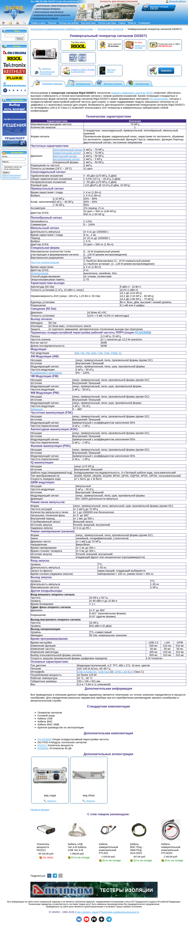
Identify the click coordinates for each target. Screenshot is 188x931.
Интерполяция (39, 273)
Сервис (121, 23)
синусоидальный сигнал (67, 149)
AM (77, 352)
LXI (131, 671)
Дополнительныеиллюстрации (47, 73)
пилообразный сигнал (66, 158)
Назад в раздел (40, 809)
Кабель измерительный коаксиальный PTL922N (170, 848)
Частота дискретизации (45, 262)
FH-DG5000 (142, 332)
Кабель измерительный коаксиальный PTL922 (108, 848)
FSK (100, 352)
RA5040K (43, 748)
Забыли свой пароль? (11, 175)
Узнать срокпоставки (140, 46)
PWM (114, 352)
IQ (120, 352)
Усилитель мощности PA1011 (43, 847)
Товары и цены (38, 23)
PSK (107, 352)
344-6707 (51, 1)
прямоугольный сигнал (67, 152)
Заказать (166, 70)
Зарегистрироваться (11, 177)
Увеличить (46, 69)
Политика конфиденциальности (119, 912)
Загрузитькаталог (111, 70)
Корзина (154, 7)
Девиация (37, 409)
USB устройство (87, 671)
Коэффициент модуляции (46, 372)
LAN (125, 671)
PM (88, 352)
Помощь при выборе (69, 23)
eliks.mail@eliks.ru (70, 1)
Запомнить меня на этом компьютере (12, 168)
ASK (93, 352)
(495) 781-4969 (41, 1)
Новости (132, 23)
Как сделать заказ (87, 912)
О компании (144, 23)
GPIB (118, 671)
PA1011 (42, 745)
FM (82, 352)
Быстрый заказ (88, 23)
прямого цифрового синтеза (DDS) (132, 92)
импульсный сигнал (65, 155)
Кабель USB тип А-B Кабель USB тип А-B (77, 847)
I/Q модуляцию (159, 98)
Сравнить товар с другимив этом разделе (83, 70)
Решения (52, 23)
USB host (103, 671)
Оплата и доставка (107, 23)
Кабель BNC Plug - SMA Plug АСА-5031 (136, 848)
